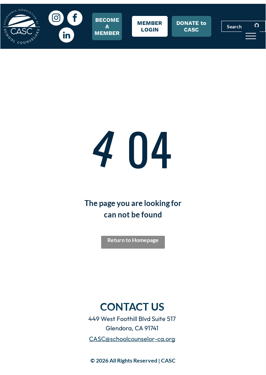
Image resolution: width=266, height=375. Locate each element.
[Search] (243, 26)
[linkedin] (66, 35)
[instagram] (56, 18)
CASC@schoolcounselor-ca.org (132, 339)
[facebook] (74, 18)
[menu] (251, 36)
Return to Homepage (133, 239)
